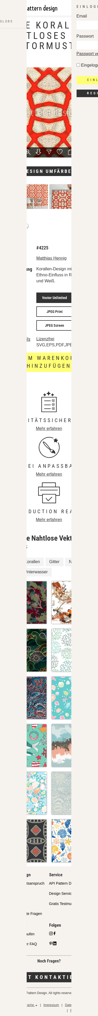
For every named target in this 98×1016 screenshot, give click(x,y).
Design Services (62, 893)
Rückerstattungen (82, 1010)
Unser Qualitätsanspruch (24, 883)
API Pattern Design (64, 883)
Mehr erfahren (49, 428)
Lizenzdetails (18, 339)
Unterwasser (36, 572)
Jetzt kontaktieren (49, 977)
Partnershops (15, 893)
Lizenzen (11, 904)
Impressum (51, 1005)
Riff (12, 572)
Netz (73, 561)
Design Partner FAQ (20, 944)
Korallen (32, 561)
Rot (12, 561)
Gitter (54, 561)
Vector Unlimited (54, 298)
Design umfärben (49, 171)
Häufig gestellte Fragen (23, 914)
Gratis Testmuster (63, 904)
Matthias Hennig (51, 258)
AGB (91, 1005)
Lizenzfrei (45, 339)
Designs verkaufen (19, 934)
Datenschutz (74, 1005)
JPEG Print (54, 312)
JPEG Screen (54, 325)
